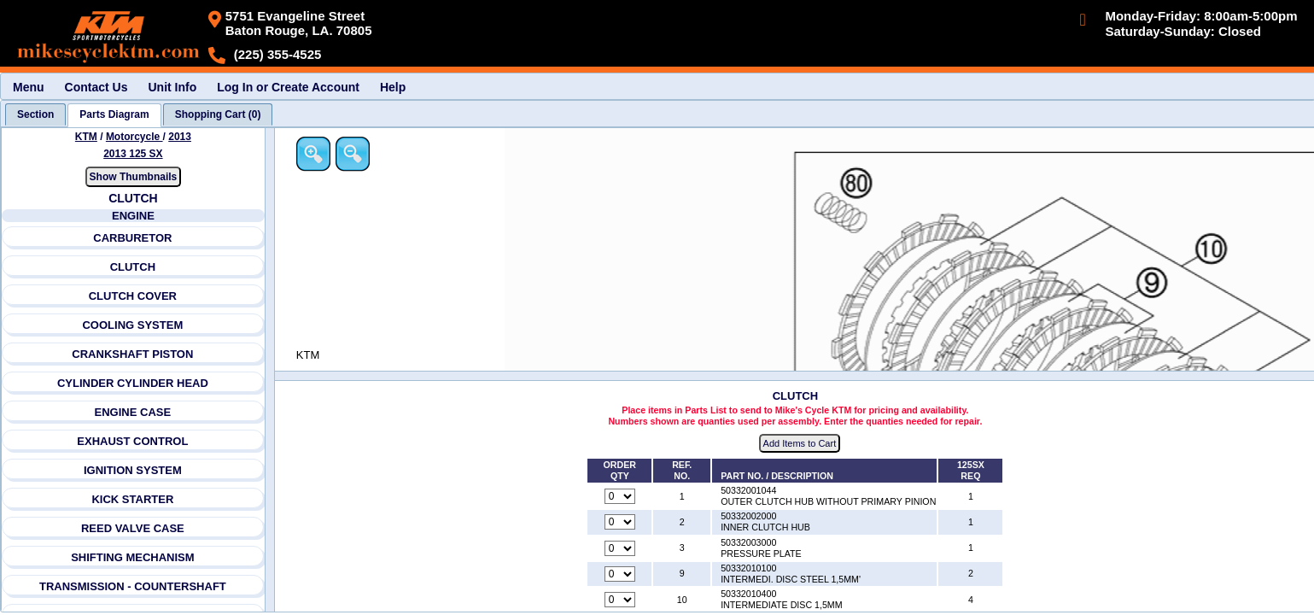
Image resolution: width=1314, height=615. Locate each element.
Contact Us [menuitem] (96, 87)
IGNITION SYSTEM (133, 470)
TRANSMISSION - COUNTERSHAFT (132, 586)
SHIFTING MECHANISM (132, 557)
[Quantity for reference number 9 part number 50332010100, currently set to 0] (619, 574)
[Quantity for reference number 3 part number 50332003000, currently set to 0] (619, 548)
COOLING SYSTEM (132, 325)
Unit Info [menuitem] (172, 87)
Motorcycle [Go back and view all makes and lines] (134, 137)
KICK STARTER (132, 499)
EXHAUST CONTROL (132, 441)
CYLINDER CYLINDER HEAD (132, 383)
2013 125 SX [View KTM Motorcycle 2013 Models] (132, 154)
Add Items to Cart (800, 443)
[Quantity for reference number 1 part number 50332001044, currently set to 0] (619, 496)
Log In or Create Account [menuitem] (288, 87)
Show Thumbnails (134, 177)
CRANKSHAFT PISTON (132, 354)
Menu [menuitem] (28, 87)
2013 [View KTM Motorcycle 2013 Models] (179, 137)
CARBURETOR (132, 237)
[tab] (35, 114)
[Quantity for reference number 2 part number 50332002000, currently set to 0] (619, 522)
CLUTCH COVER (133, 296)
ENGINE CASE (133, 412)
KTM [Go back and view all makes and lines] (86, 137)
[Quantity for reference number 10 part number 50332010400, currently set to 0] (619, 599)
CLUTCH (132, 267)
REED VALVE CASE (132, 528)
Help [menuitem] (393, 87)
